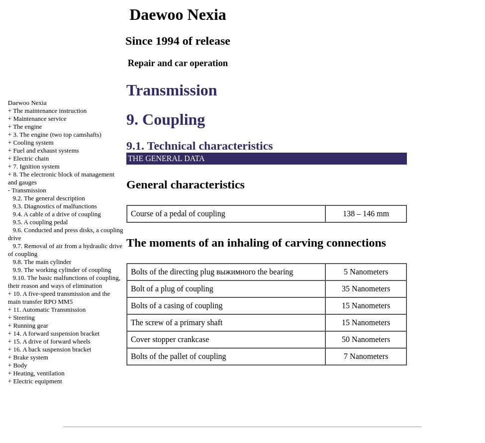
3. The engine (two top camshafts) (57, 134)
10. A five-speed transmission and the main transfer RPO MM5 (59, 297)
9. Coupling (165, 119)
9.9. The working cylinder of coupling (62, 269)
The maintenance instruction (50, 110)
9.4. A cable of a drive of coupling (57, 214)
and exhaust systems (46, 150)
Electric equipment (37, 381)
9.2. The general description (49, 198)
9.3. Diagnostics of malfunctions (55, 206)
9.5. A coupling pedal (40, 222)
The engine (27, 126)
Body (20, 365)
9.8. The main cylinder (42, 262)
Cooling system (33, 142)
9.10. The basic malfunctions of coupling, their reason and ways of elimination (64, 281)
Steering (23, 317)
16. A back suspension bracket (52, 349)
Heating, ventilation (38, 373)
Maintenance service (39, 118)
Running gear (30, 325)
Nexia (27, 102)
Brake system (30, 357)
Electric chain (31, 158)
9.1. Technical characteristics (199, 145)
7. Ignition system (36, 166)
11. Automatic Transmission (49, 309)
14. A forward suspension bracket (56, 333)
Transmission (28, 190)
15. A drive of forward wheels (51, 341)
